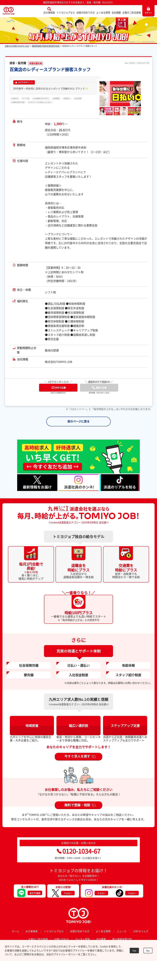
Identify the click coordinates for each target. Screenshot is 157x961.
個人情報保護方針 (122, 939)
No (148, 950)
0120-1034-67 (78, 851)
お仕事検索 (49, 12)
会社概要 (116, 12)
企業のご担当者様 (131, 12)
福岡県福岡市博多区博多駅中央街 (45, 46)
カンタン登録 (82, 939)
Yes (134, 950)
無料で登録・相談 (77, 804)
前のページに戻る (78, 421)
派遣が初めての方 (85, 12)
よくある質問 (103, 12)
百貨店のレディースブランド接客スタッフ (50, 69)
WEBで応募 (58, 387)
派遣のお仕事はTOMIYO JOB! (17, 46)
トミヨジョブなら (65, 12)
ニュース (121, 931)
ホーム (15, 931)
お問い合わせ (61, 939)
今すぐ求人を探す (77, 756)
